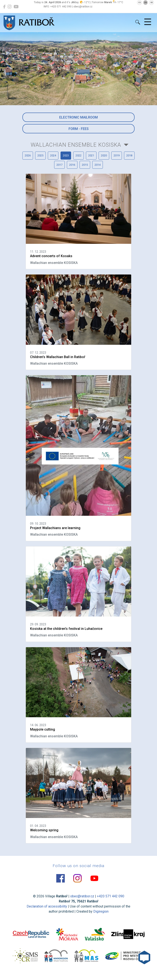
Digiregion (101, 911)
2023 (66, 155)
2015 (85, 164)
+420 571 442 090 (110, 896)
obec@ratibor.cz (82, 896)
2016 (72, 164)
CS (139, 2)
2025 (40, 155)
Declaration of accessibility (47, 906)
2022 (78, 155)
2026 (28, 155)
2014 (98, 164)
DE (151, 2)
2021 (91, 155)
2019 (117, 155)
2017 (59, 164)
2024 (53, 155)
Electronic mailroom (78, 117)
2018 (129, 155)
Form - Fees (79, 129)
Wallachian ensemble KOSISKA (76, 145)
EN (145, 2)
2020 (104, 155)
